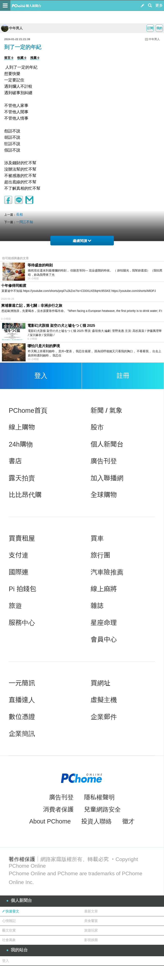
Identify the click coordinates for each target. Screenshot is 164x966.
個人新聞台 (107, 444)
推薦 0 (34, 57)
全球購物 (104, 495)
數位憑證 (22, 717)
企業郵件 (104, 717)
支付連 (18, 555)
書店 (15, 461)
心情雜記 (9, 921)
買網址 (100, 683)
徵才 (128, 821)
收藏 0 (21, 57)
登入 (40, 375)
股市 (97, 427)
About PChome (50, 821)
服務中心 (22, 623)
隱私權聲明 (99, 797)
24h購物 (21, 444)
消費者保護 (58, 809)
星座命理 (104, 623)
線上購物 (22, 427)
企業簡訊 (22, 733)
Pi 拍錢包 (22, 589)
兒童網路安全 (102, 809)
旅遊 (15, 606)
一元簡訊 (22, 683)
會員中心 (104, 639)
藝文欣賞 (9, 930)
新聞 (97, 410)
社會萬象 (9, 940)
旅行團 (100, 555)
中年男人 (12, 28)
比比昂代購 (25, 495)
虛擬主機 (104, 700)
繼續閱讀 (82, 240)
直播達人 (22, 700)
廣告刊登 (104, 461)
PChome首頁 (28, 410)
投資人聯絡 (96, 821)
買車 (97, 538)
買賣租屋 (22, 538)
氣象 (115, 410)
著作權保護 (22, 859)
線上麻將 (104, 589)
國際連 (18, 572)
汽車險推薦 (107, 572)
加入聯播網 (107, 478)
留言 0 (8, 57)
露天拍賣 (22, 478)
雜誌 (97, 606)
